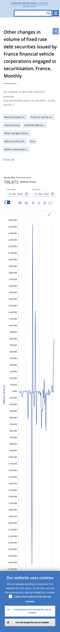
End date (36, 189)
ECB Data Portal (29, 6)
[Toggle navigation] (55, 13)
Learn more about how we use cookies (32, 599)
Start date (11, 189)
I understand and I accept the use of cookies (32, 611)
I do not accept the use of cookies (32, 622)
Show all (8, 159)
